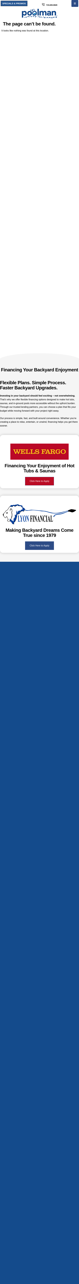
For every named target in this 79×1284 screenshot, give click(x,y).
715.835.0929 (51, 5)
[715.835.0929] (43, 4)
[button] (74, 3)
